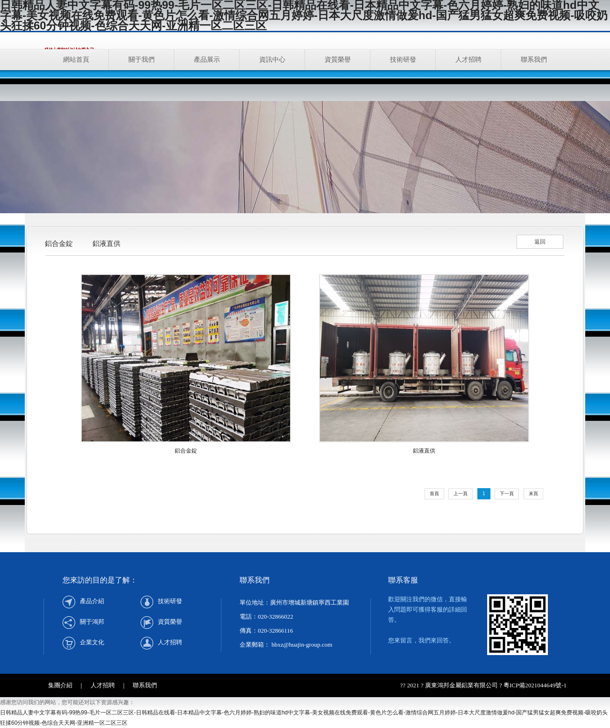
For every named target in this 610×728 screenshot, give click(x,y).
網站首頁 (76, 59)
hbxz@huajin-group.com (301, 644)
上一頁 (461, 493)
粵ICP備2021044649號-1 (535, 685)
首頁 (434, 493)
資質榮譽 (338, 59)
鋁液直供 (106, 243)
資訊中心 (272, 59)
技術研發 (403, 59)
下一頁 (507, 493)
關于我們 (141, 59)
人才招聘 (468, 59)
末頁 (533, 493)
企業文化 (92, 642)
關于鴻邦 (92, 621)
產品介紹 (92, 601)
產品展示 (207, 59)
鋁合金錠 (59, 243)
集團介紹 (60, 685)
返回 (540, 241)
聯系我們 (534, 59)
